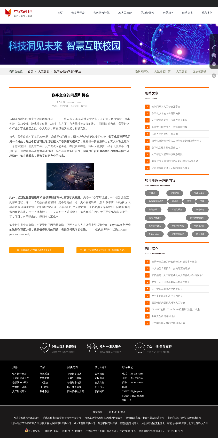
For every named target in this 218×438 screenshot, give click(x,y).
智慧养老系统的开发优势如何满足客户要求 (174, 261)
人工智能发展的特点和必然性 (167, 154)
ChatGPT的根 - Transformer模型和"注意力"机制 (176, 309)
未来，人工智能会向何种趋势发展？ (171, 282)
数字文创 (64, 106)
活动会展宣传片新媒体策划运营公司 (145, 417)
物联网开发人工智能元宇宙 (166, 106)
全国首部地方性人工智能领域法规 (169, 127)
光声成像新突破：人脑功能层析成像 (171, 168)
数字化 (84, 106)
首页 (60, 12)
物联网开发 (78, 12)
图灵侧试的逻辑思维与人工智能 (168, 302)
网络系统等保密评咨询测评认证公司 (103, 417)
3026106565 (117, 412)
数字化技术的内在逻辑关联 (166, 113)
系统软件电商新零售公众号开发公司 (62, 417)
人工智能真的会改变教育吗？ (167, 289)
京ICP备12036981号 (72, 431)
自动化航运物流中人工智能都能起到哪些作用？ (177, 141)
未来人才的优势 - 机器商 (165, 134)
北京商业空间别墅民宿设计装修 (184, 417)
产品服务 (168, 12)
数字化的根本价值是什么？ (166, 147)
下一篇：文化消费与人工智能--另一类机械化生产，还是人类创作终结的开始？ (105, 250)
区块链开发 (147, 12)
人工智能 (43, 71)
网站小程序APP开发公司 (27, 417)
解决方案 (187, 12)
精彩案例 (207, 12)
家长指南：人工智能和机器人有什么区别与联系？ (178, 275)
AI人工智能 (125, 12)
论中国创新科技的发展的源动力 (168, 323)
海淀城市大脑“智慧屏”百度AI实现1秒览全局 (175, 161)
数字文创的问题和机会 (67, 71)
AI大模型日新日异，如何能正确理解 (171, 268)
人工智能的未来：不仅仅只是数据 (169, 120)
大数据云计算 (101, 12)
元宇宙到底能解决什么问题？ (167, 296)
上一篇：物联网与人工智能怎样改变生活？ (32, 250)
